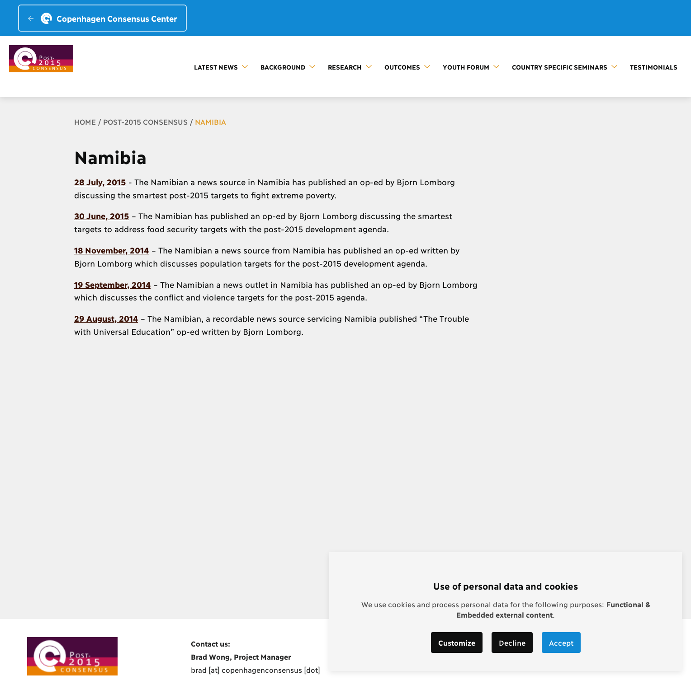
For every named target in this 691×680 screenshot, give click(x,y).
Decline (512, 642)
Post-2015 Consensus (145, 121)
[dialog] (505, 611)
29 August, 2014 (106, 318)
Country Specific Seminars (564, 66)
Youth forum (471, 66)
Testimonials (653, 66)
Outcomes (407, 66)
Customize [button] (456, 642)
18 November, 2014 (111, 250)
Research (350, 66)
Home (85, 121)
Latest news (221, 66)
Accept (561, 642)
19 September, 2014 (112, 284)
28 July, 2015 (100, 182)
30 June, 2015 (101, 215)
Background (287, 66)
